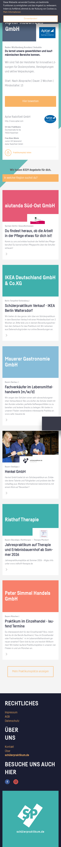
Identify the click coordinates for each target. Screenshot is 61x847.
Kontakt (9, 746)
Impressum (11, 712)
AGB (7, 716)
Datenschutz (12, 721)
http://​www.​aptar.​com (14, 121)
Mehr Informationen (12, 12)
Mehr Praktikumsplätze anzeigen (30, 671)
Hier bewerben (30, 101)
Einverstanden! (30, 18)
